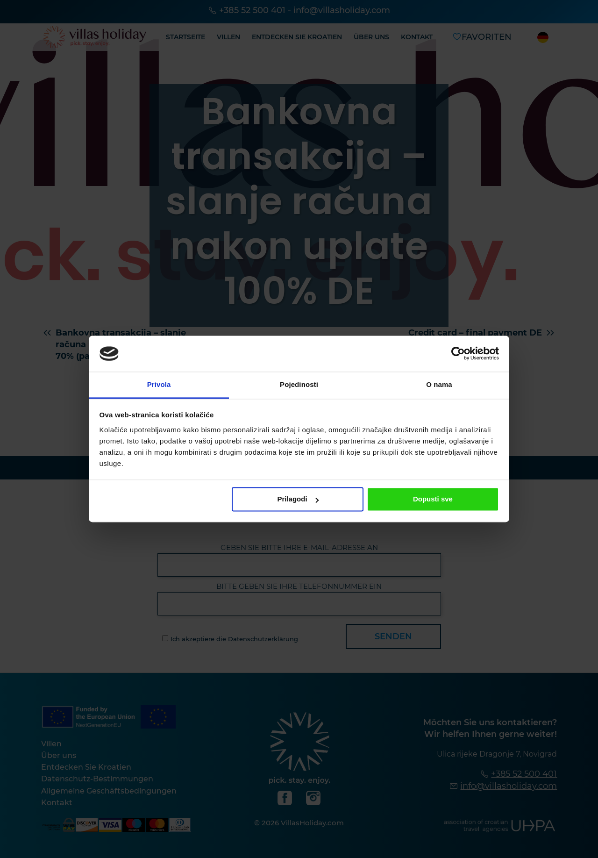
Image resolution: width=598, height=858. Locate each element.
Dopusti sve (433, 499)
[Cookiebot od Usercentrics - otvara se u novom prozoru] (458, 354)
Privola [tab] (159, 384)
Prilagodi (297, 499)
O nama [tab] (439, 384)
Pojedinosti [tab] (299, 384)
